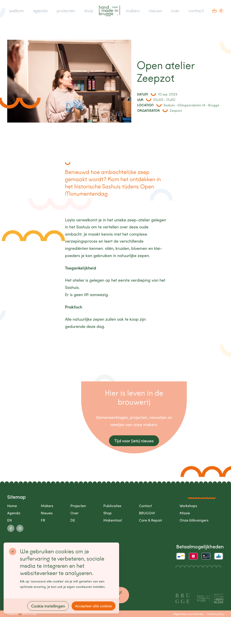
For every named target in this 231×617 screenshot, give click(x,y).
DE (72, 520)
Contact (145, 505)
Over (74, 512)
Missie (185, 512)
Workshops (188, 505)
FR (43, 520)
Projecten (78, 505)
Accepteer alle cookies (93, 605)
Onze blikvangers (194, 520)
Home (12, 505)
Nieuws (47, 512)
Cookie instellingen (48, 606)
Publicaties (112, 505)
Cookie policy (215, 614)
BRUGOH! (147, 512)
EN (9, 520)
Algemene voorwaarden (188, 614)
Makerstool (112, 520)
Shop (107, 512)
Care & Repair (150, 520)
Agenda (13, 512)
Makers (47, 505)
